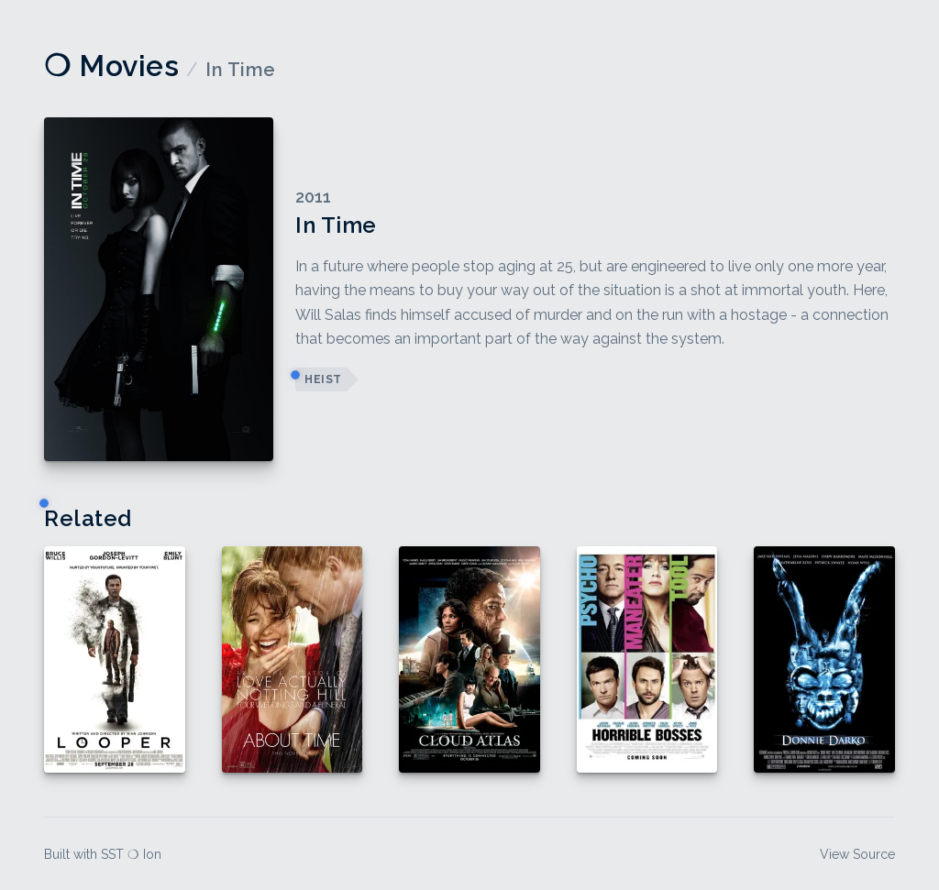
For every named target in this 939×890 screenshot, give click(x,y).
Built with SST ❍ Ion (102, 854)
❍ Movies (111, 65)
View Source (857, 854)
